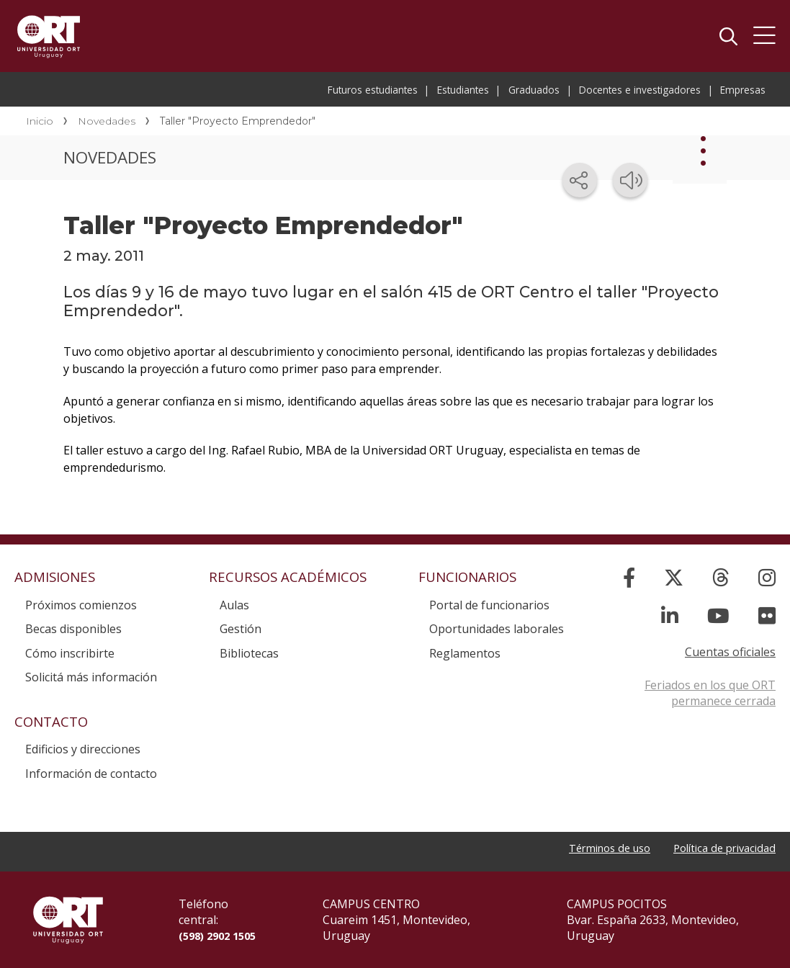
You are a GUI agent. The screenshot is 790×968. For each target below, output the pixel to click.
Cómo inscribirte (70, 653)
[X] (673, 577)
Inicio (39, 121)
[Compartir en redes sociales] (579, 180)
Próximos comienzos (81, 605)
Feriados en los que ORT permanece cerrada (710, 693)
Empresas (743, 90)
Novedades (106, 121)
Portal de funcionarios (489, 605)
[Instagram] (767, 577)
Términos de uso (594, 849)
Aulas (234, 605)
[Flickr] (767, 615)
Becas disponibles (73, 629)
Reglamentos (465, 653)
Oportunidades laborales (496, 629)
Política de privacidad (719, 849)
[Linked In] (669, 615)
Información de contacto (91, 773)
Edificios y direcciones (82, 749)
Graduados (534, 90)
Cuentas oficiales (730, 652)
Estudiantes (463, 90)
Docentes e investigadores (640, 90)
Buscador (728, 36)
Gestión (240, 629)
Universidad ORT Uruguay (48, 36)
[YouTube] (718, 615)
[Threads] (721, 577)
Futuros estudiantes (373, 90)
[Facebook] (629, 577)
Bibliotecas (249, 653)
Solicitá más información (91, 677)
